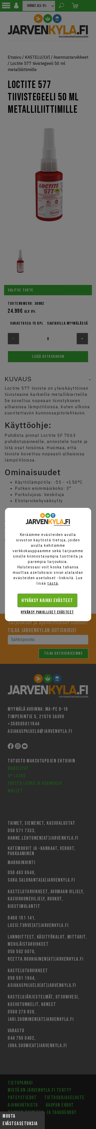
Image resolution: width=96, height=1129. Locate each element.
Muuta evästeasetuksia (20, 1120)
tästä (52, 583)
